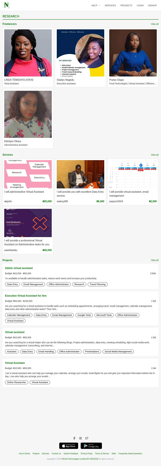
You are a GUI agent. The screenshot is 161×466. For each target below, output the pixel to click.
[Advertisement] (80, 411)
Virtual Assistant (15, 363)
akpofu (8, 201)
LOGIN (140, 5)
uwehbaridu (10, 250)
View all (154, 24)
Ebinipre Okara (12, 141)
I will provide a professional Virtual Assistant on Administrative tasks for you (26, 242)
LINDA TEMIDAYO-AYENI (18, 80)
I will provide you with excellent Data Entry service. (80, 193)
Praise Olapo (116, 80)
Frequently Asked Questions (130, 454)
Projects (7, 260)
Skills (114, 454)
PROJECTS (126, 5)
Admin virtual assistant (19, 268)
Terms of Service (102, 454)
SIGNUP (152, 5)
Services (8, 154)
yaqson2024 (116, 201)
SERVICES (110, 5)
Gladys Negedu (65, 80)
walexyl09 (62, 201)
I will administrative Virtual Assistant (24, 191)
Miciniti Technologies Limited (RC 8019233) (80, 459)
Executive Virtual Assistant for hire (26, 295)
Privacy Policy (87, 454)
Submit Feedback (71, 454)
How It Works (24, 454)
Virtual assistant (14, 332)
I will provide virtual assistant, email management (129, 193)
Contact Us (56, 454)
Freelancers (10, 24)
